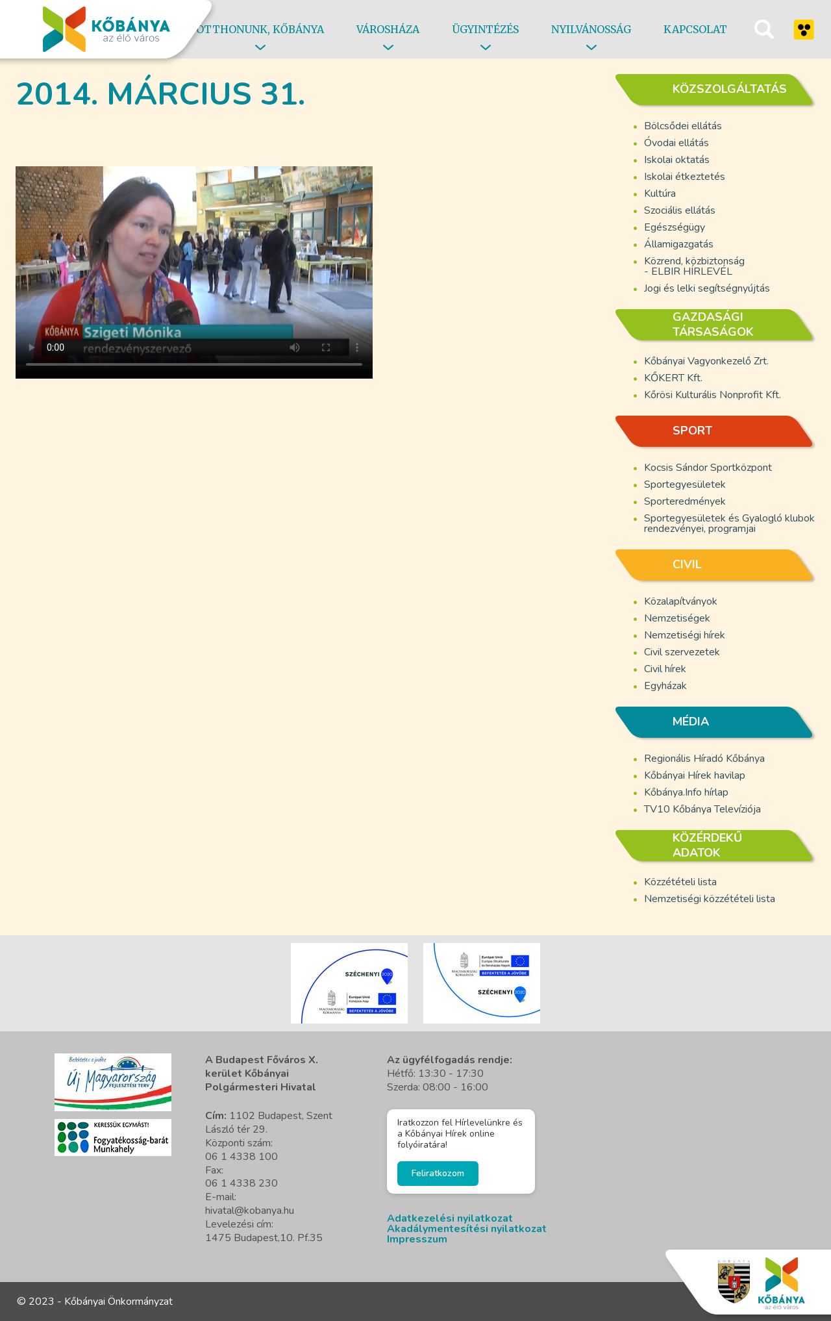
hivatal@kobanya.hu (249, 1210)
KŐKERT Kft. (673, 378)
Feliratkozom (438, 1173)
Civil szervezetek (682, 652)
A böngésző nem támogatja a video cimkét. (194, 265)
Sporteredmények (685, 501)
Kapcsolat (695, 29)
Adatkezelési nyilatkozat (450, 1218)
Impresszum (417, 1239)
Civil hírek (665, 669)
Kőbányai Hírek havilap (694, 775)
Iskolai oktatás (677, 160)
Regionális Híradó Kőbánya (704, 758)
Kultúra (660, 193)
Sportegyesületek (685, 484)
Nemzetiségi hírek (684, 635)
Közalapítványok (680, 601)
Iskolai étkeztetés (684, 177)
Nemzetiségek (677, 618)
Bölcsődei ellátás (683, 126)
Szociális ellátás (679, 210)
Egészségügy (674, 227)
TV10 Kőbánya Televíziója (702, 809)
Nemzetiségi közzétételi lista (709, 899)
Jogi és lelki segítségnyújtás (707, 288)
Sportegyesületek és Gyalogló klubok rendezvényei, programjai (729, 523)
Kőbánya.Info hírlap (686, 792)
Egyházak (665, 686)
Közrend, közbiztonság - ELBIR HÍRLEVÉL (694, 266)
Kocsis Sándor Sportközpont (708, 467)
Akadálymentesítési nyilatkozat (467, 1229)
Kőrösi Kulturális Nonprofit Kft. (712, 395)
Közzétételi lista (680, 882)
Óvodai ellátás (676, 143)
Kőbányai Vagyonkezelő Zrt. (706, 361)
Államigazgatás (678, 244)
